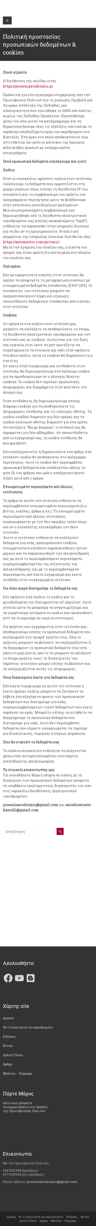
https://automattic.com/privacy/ (31, 242)
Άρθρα (7, 1064)
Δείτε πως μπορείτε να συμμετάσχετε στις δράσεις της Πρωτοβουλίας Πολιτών (25, 1107)
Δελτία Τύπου (13, 1055)
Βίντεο (8, 1046)
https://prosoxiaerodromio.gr (28, 86)
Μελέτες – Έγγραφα (17, 1073)
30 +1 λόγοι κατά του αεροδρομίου (28, 1027)
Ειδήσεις (9, 1036)
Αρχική (8, 1018)
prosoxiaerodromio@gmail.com (52, 1182)
